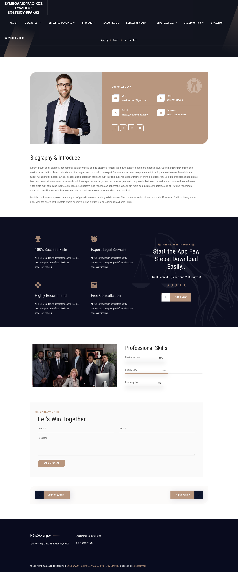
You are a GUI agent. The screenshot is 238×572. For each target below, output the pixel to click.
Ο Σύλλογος (31, 23)
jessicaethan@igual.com (134, 100)
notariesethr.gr (139, 565)
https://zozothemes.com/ (135, 114)
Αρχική (13, 23)
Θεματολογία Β (192, 23)
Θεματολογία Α (165, 23)
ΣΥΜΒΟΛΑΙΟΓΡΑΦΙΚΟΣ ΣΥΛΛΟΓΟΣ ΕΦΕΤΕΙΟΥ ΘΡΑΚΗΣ (93, 565)
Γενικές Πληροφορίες (60, 23)
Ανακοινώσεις (111, 23)
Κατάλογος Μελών (136, 23)
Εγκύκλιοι (87, 23)
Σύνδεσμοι (217, 23)
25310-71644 (15, 38)
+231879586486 (175, 100)
